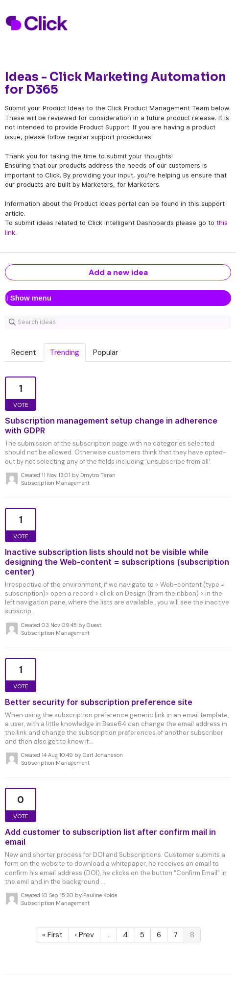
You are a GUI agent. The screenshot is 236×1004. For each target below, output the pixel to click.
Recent (23, 352)
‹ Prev (84, 935)
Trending (64, 352)
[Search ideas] (118, 322)
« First (52, 935)
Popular (105, 352)
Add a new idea (118, 272)
